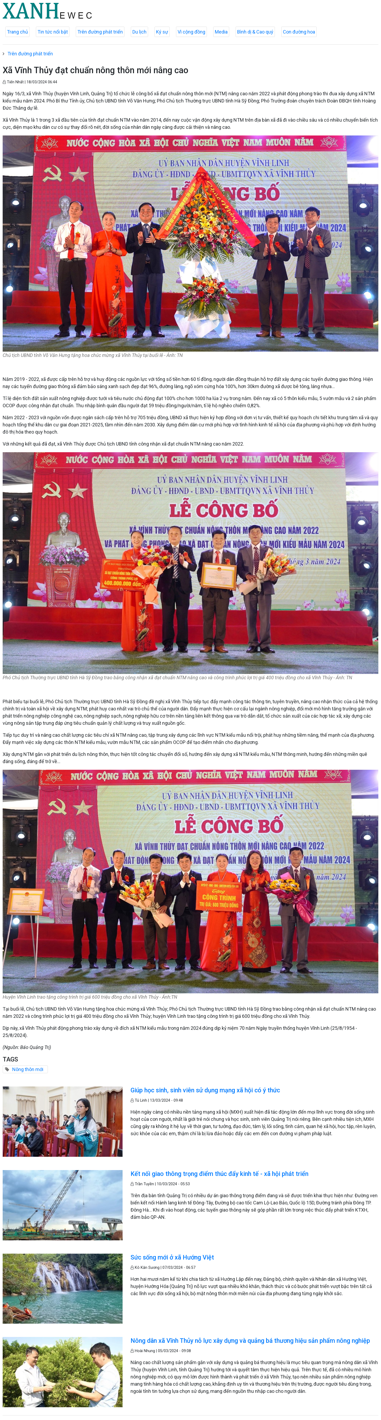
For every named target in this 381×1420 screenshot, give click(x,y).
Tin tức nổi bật (52, 32)
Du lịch (139, 32)
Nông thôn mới (27, 1069)
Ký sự (162, 32)
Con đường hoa (299, 32)
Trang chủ (17, 32)
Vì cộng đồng (191, 32)
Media (221, 32)
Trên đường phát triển (100, 32)
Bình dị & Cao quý (255, 32)
